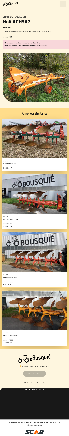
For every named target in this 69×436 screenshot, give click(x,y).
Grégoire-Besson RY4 (34, 275)
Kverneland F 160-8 (34, 162)
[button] (63, 4)
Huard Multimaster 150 (34, 334)
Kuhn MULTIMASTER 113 (34, 217)
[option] (35, 405)
